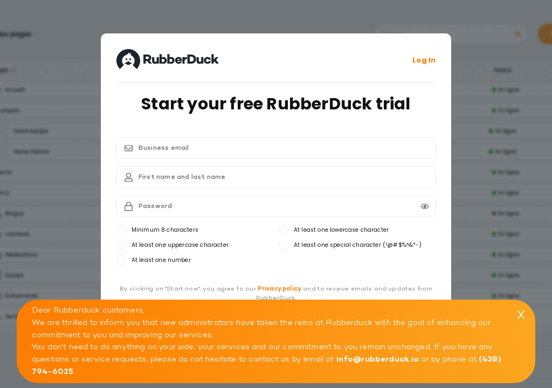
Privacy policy (279, 289)
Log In (424, 60)
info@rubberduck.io (377, 359)
